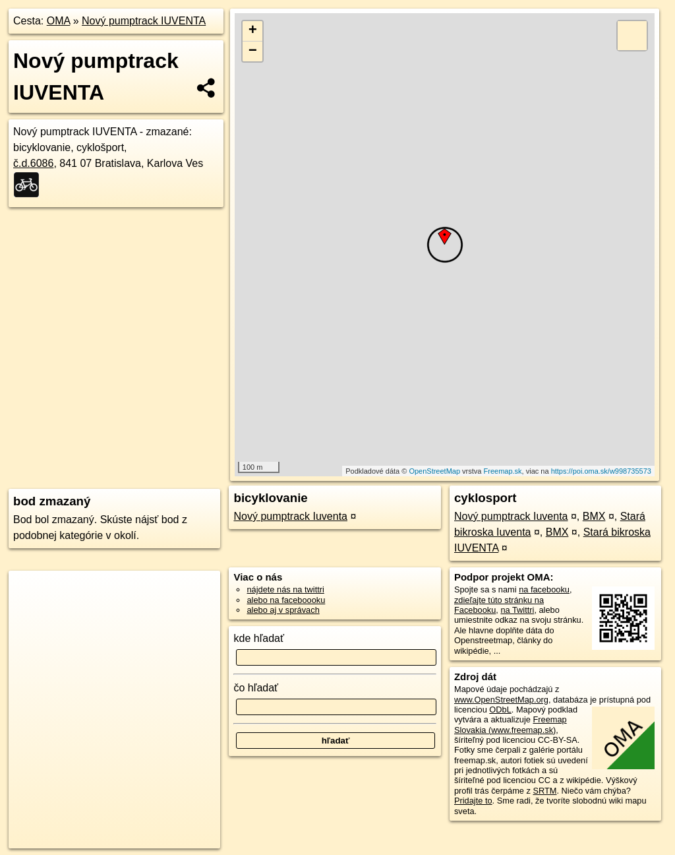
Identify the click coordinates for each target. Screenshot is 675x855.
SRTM (544, 791)
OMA (59, 20)
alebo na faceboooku (286, 600)
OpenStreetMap (434, 471)
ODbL (500, 709)
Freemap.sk (503, 471)
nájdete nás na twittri (285, 589)
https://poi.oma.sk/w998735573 (601, 471)
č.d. (33, 163)
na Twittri (517, 610)
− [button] (253, 51)
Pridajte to (473, 801)
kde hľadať (258, 638)
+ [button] (253, 31)
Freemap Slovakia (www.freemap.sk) (510, 724)
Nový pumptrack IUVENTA (144, 20)
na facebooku (544, 589)
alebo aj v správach (283, 610)
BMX (594, 516)
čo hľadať (255, 687)
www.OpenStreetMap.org (501, 700)
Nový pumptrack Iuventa (290, 516)
